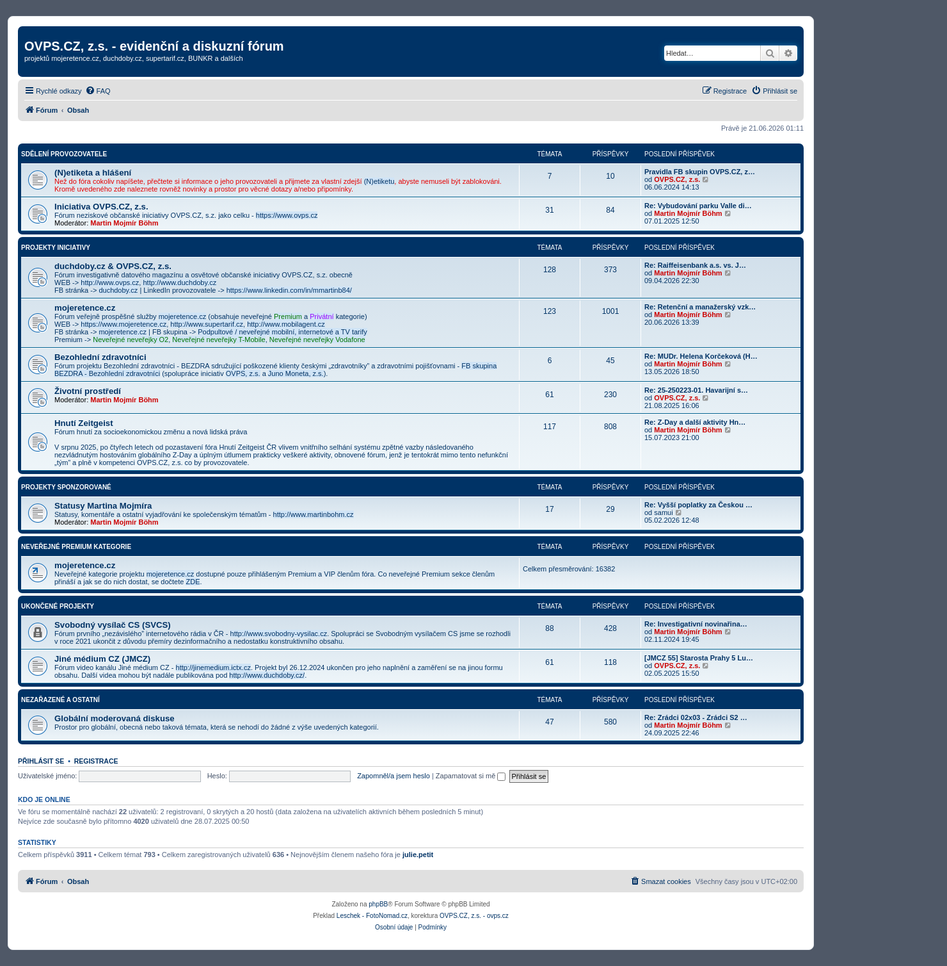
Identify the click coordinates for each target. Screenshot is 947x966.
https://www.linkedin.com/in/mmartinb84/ (289, 290)
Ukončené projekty (57, 606)
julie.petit (417, 854)
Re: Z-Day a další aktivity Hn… (694, 422)
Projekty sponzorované (66, 487)
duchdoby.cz (118, 290)
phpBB (378, 904)
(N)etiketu (379, 181)
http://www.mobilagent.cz (286, 324)
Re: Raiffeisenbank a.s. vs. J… (695, 265)
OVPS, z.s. (243, 373)
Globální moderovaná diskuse (114, 718)
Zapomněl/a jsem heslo (393, 776)
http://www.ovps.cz (110, 282)
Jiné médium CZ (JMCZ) (102, 659)
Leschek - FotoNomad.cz (372, 915)
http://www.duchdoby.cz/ (267, 675)
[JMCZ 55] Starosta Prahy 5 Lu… (698, 658)
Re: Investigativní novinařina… (695, 624)
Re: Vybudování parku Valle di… (698, 205)
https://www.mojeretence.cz (123, 324)
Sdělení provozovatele (64, 154)
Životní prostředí (87, 391)
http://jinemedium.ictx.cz (213, 667)
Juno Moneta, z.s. (296, 373)
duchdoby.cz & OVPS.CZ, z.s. (112, 266)
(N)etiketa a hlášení (92, 172)
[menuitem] (98, 91)
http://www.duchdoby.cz (179, 282)
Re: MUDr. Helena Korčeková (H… (701, 356)
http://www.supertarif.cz (206, 324)
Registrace (96, 761)
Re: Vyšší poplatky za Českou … (698, 505)
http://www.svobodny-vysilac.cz (279, 633)
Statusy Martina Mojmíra (103, 506)
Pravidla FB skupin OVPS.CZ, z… (699, 172)
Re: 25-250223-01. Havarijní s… (696, 390)
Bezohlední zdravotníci (100, 357)
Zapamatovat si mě (471, 776)
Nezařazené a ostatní (60, 699)
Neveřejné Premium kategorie (76, 546)
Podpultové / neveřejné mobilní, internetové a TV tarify (282, 332)
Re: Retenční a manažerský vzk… (700, 307)
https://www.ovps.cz (287, 215)
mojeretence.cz (84, 308)
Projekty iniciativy (55, 247)
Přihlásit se (41, 761)
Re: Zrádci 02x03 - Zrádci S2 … (695, 717)
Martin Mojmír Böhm (124, 223)
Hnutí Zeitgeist (83, 423)
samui (663, 512)
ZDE (193, 581)
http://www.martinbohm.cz (313, 514)
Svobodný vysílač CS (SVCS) (112, 625)
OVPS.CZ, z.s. (677, 179)
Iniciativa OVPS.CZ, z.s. (101, 206)
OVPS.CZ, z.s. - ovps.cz (474, 915)
